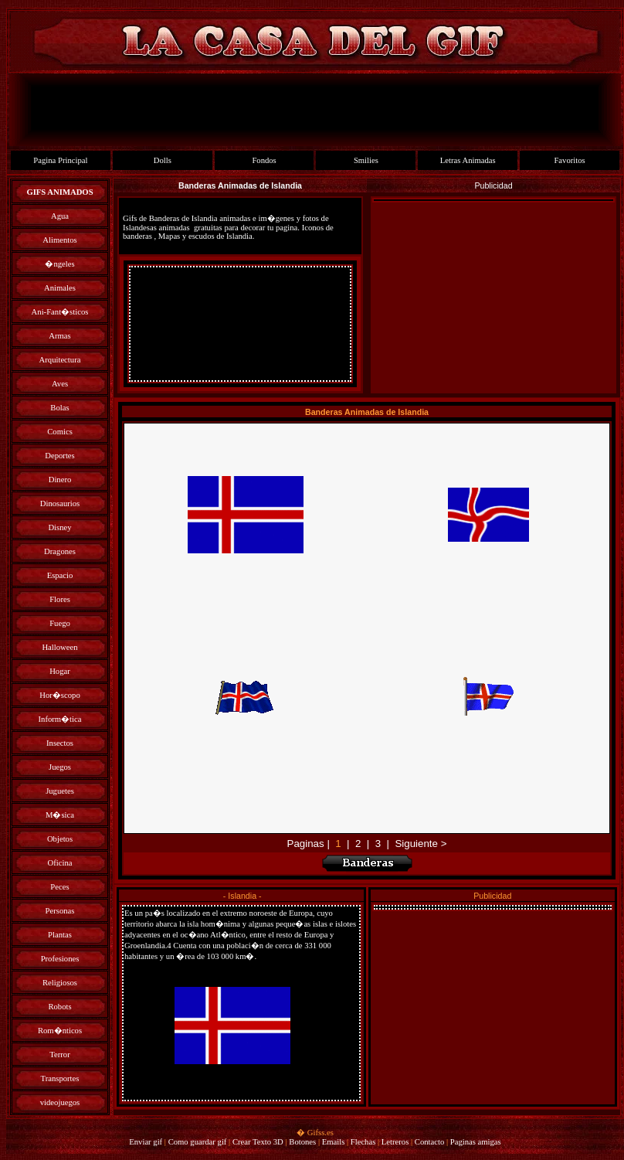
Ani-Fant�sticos (60, 312)
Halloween (59, 647)
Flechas (363, 1142)
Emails (333, 1142)
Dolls (162, 160)
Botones (302, 1142)
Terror (59, 1054)
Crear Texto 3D (257, 1142)
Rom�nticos (60, 1030)
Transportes (60, 1078)
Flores (59, 599)
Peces (59, 887)
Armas (59, 336)
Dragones (60, 551)
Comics (60, 431)
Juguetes (60, 791)
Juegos (60, 767)
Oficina (60, 863)
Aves (60, 383)
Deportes (59, 455)
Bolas (59, 407)
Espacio (60, 575)
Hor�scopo (59, 695)
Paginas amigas (475, 1142)
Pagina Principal (60, 160)
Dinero (60, 479)
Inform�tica (60, 719)
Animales (60, 288)
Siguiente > (420, 843)
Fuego (59, 623)
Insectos (59, 743)
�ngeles (59, 264)
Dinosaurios (60, 503)
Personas (60, 911)
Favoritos (569, 160)
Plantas (60, 934)
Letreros (395, 1142)
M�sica (60, 815)
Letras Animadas (468, 160)
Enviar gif (145, 1142)
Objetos (60, 839)
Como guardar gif (197, 1142)
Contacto (429, 1142)
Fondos (264, 160)
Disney (59, 527)
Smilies (366, 160)
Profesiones (60, 958)
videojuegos (60, 1102)
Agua (60, 216)
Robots (59, 1006)
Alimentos (59, 240)
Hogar (59, 671)
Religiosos (59, 982)
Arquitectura (60, 359)
